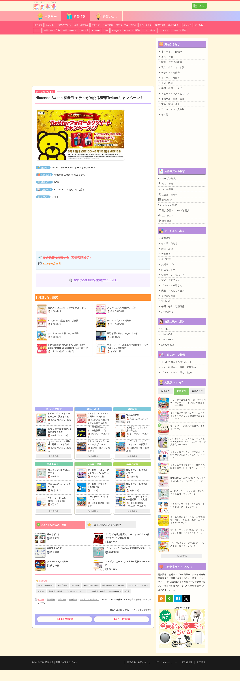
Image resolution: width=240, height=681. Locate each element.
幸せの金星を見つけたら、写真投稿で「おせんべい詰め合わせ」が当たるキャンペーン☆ (187, 520)
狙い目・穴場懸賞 (132, 30)
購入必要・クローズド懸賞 (173, 210)
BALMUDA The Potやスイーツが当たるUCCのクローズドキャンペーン (188, 479)
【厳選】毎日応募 (64, 619)
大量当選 (96, 25)
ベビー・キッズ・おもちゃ (138, 585)
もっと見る (54, 456)
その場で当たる (64, 25)
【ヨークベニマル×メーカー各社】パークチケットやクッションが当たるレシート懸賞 (188, 403)
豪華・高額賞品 (81, 25)
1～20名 (164, 328)
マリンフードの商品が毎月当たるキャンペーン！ (187, 427)
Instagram (116, 30)
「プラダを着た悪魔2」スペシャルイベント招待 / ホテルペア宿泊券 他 (128, 538)
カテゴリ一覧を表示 (199, 4)
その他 (163, 114)
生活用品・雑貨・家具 (171, 98)
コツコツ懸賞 (149, 30)
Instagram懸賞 (167, 205)
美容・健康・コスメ (170, 88)
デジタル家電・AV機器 (96, 591)
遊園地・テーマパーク (171, 274)
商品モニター (174, 25)
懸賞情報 (76, 16)
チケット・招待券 (169, 72)
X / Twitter (96, 30)
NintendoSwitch (114, 591)
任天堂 (126, 591)
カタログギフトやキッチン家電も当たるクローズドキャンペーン (187, 505)
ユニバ (37, 30)
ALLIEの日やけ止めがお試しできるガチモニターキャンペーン (187, 492)
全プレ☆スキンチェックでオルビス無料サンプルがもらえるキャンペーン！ (187, 455)
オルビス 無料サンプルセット (175, 362)
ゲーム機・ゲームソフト (75, 591)
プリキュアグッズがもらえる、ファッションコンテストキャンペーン (187, 531)
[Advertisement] (93, 60)
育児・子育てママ (169, 280)
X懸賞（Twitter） (169, 194)
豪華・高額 (165, 248)
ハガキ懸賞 (108, 25)
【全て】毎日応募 (121, 619)
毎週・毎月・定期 (52, 30)
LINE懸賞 (165, 199)
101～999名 (166, 339)
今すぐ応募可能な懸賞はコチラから (95, 280)
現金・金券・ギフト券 (171, 67)
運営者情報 (187, 662)
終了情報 (201, 662)
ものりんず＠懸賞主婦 (141, 610)
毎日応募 (50, 25)
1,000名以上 (166, 344)
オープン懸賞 (63, 585)
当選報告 (47, 16)
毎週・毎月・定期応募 (171, 306)
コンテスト (164, 30)
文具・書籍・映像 (169, 104)
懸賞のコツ (106, 16)
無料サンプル (166, 264)
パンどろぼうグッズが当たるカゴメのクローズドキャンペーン (187, 544)
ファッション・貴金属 (171, 109)
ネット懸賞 (75, 585)
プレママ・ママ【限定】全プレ (175, 372)
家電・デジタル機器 (91, 585)
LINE (106, 30)
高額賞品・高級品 (55, 591)
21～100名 (165, 334)
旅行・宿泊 (165, 56)
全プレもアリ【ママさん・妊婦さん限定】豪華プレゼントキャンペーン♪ (188, 466)
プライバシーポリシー (166, 662)
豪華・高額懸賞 (108, 585)
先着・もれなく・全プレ (172, 290)
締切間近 (187, 25)
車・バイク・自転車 (170, 51)
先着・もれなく (70, 30)
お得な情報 (160, 25)
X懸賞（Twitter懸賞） (46, 585)
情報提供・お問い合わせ (139, 662)
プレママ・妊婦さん (170, 285)
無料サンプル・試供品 (126, 25)
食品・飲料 (165, 83)
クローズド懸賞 (179, 30)
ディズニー (200, 25)
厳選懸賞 (38, 25)
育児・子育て (146, 25)
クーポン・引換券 (169, 77)
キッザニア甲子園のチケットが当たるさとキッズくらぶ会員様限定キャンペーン (187, 416)
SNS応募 (164, 259)
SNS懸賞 (84, 30)
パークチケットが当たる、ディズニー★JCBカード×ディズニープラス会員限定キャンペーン (188, 442)
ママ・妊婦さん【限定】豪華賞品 (177, 367)
